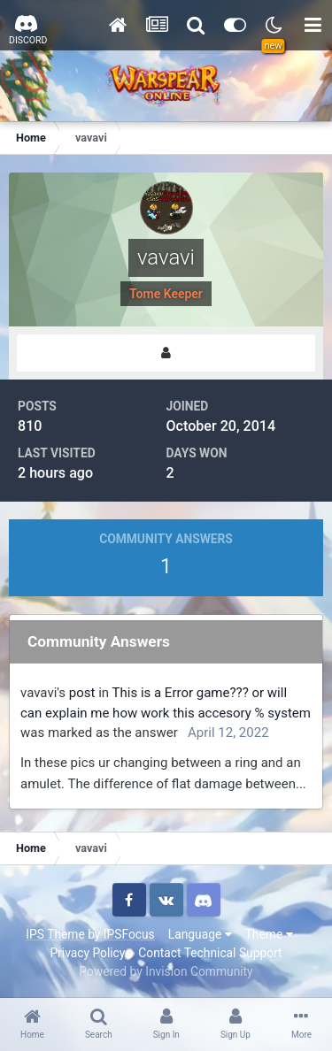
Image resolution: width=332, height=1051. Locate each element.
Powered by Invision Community (165, 971)
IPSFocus (129, 934)
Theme (269, 934)
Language (200, 934)
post (82, 693)
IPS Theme (55, 934)
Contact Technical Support (210, 953)
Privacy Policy (87, 953)
